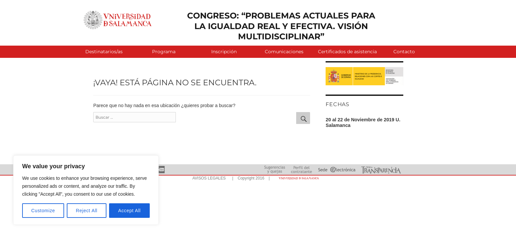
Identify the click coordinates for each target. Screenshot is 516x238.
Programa (164, 52)
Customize (43, 210)
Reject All (87, 210)
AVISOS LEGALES (209, 178)
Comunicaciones (284, 52)
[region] (86, 190)
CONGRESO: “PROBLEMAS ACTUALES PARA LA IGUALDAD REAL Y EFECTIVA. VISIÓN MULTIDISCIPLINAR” (281, 26)
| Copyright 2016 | (250, 178)
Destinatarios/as (104, 52)
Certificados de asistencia (346, 52)
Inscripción (224, 52)
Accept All (129, 210)
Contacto (404, 52)
